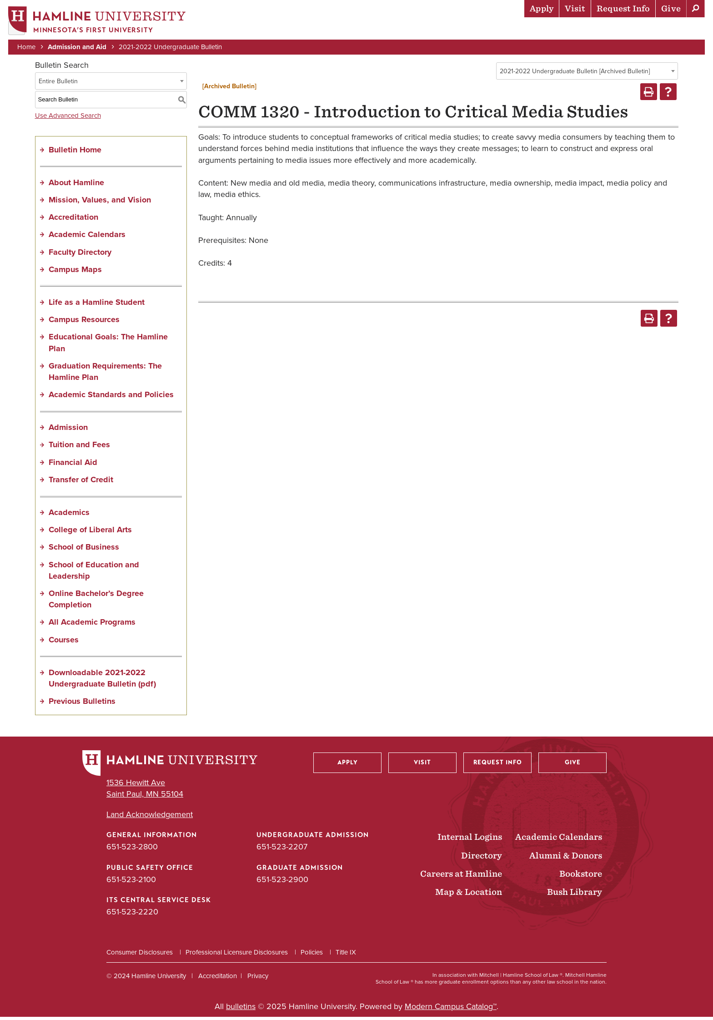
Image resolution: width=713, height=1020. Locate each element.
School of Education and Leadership (94, 573)
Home (27, 46)
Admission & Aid (381, 29)
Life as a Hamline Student (97, 305)
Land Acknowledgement (149, 817)
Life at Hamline (508, 29)
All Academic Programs (92, 625)
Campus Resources (84, 322)
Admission (68, 430)
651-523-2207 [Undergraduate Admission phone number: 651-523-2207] (281, 850)
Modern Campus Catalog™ (451, 1009)
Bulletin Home (75, 152)
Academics (445, 29)
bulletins (241, 1009)
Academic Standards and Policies (111, 398)
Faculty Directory (80, 255)
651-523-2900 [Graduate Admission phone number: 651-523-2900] (282, 882)
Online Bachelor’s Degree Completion (96, 601)
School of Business (84, 550)
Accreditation (73, 220)
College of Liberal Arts (90, 533)
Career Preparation (591, 29)
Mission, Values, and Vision (100, 202)
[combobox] (587, 73)
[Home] (97, 21)
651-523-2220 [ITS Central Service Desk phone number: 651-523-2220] (132, 914)
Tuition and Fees (79, 448)
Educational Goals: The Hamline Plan (108, 345)
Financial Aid (73, 465)
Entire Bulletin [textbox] (58, 84)
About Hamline (673, 29)
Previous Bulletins (82, 704)
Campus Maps (75, 272)
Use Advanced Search (68, 118)
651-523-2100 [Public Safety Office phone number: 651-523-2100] (131, 882)
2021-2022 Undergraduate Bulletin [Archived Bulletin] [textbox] (575, 74)
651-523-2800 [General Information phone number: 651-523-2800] (132, 850)
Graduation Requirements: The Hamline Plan (105, 374)
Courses (64, 642)
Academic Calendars (87, 237)
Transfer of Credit (81, 482)
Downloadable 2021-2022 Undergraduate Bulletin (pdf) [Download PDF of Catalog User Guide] (102, 680)
